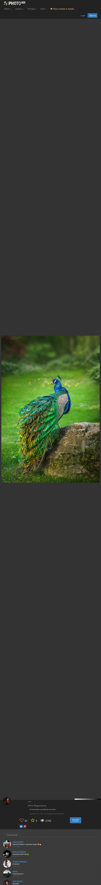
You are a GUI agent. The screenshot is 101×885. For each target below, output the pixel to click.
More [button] (43, 9)
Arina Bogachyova (37, 806)
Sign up (92, 15)
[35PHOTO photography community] (14, 3)
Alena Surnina (17, 881)
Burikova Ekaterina (19, 852)
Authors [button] (19, 9)
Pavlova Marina (18, 842)
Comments (12, 835)
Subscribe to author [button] (75, 820)
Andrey (15, 871)
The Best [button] (32, 9)
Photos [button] (7, 9)
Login (82, 16)
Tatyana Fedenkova (19, 861)
